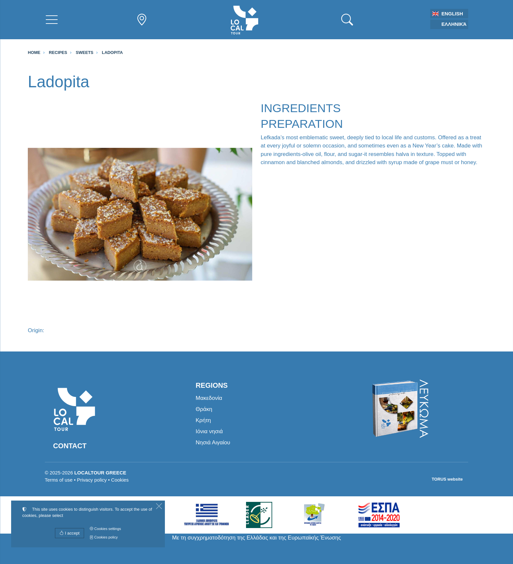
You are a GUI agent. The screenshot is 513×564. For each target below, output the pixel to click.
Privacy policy (92, 480)
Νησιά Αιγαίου (213, 442)
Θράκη (204, 409)
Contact (69, 446)
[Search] (347, 19)
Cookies (120, 480)
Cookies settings (105, 529)
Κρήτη (203, 420)
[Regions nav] (142, 19)
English (452, 13)
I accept (70, 533)
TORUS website (447, 479)
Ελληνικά (454, 24)
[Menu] (52, 19)
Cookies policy (104, 537)
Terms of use (59, 480)
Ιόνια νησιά (209, 431)
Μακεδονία (209, 398)
